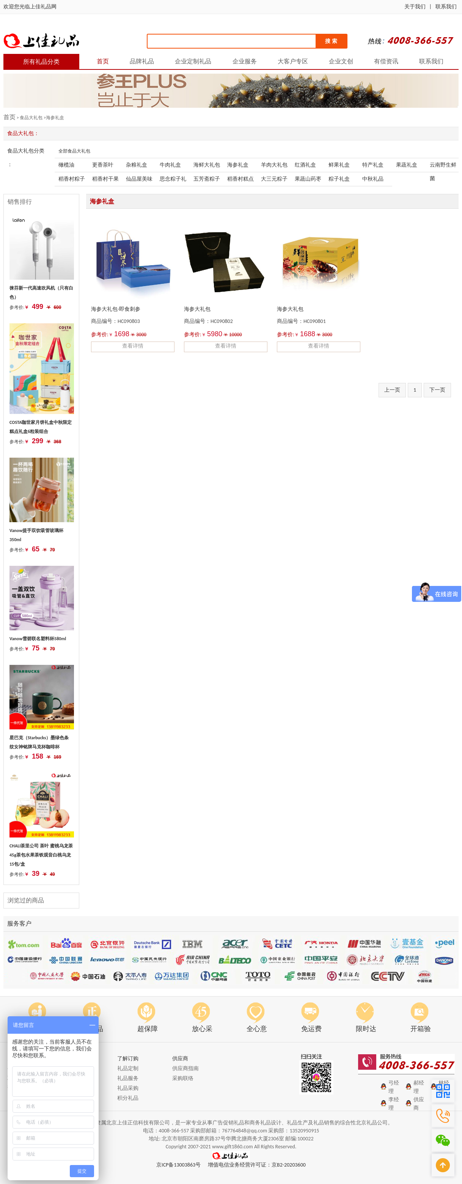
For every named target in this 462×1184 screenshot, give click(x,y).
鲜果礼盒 (339, 165)
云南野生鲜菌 (443, 167)
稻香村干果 (105, 179)
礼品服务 (127, 1078)
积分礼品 (127, 1098)
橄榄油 (66, 165)
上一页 (392, 390)
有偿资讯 (386, 61)
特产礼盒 (372, 165)
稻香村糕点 (240, 179)
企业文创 (341, 61)
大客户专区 (293, 61)
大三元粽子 (274, 179)
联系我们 (446, 6)
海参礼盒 (237, 165)
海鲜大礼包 (206, 165)
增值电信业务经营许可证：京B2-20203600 (257, 1165)
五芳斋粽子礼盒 (206, 181)
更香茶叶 (102, 165)
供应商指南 (185, 1068)
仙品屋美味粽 (139, 181)
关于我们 (415, 6)
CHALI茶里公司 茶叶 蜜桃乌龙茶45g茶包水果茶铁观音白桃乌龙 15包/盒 (41, 855)
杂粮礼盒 (136, 165)
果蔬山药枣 (308, 179)
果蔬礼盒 (406, 165)
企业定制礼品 (193, 61)
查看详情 (132, 346)
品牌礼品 (142, 61)
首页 (103, 61)
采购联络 (182, 1078)
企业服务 (245, 61)
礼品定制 (127, 1068)
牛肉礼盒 (170, 165)
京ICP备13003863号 (178, 1165)
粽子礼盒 (339, 179)
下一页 (437, 390)
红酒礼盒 (305, 165)
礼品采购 (127, 1088)
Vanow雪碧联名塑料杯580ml (37, 638)
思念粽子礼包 (173, 181)
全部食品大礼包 (74, 151)
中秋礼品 (372, 179)
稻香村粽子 (71, 179)
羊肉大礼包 (274, 165)
